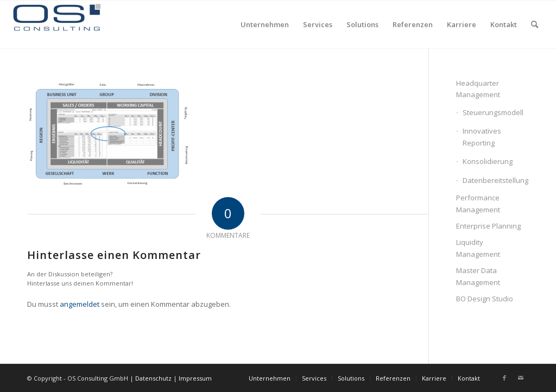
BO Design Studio (484, 299)
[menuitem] (264, 24)
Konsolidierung (488, 161)
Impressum (195, 378)
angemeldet (79, 304)
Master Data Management (478, 276)
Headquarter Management (478, 88)
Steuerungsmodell (493, 112)
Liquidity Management (478, 247)
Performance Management (478, 203)
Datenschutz (153, 378)
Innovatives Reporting (482, 136)
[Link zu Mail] (521, 378)
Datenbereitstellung (495, 180)
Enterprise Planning (488, 226)
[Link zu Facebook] (504, 378)
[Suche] (534, 24)
